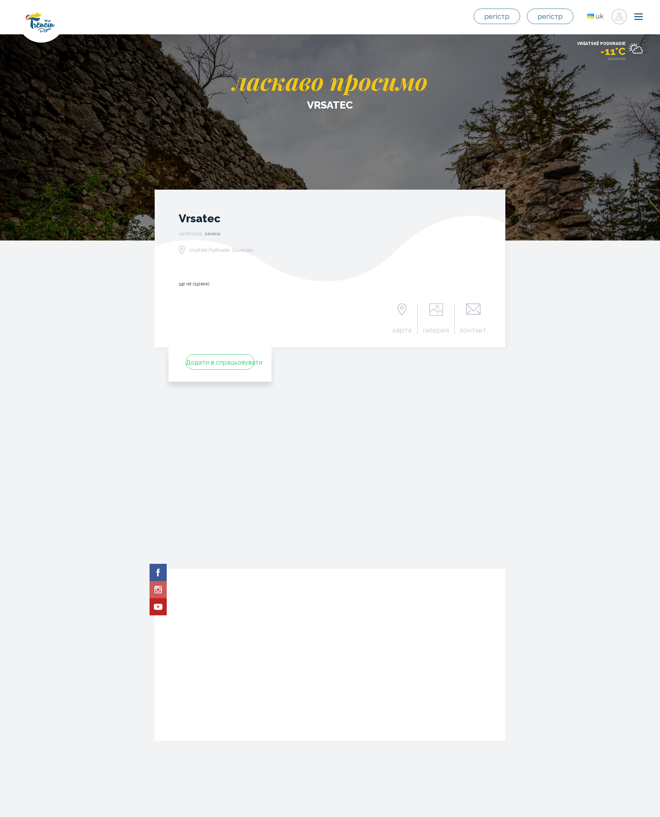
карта (402, 330)
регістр (497, 17)
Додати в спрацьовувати (220, 362)
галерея (436, 330)
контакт (473, 330)
